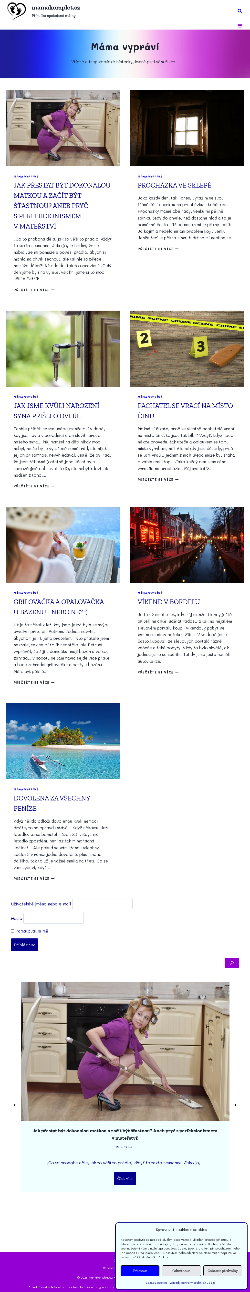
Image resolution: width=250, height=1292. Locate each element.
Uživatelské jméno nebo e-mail (41, 903)
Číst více (125, 1178)
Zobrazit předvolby (223, 1271)
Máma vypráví (26, 176)
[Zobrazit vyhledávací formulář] (239, 11)
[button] (14, 1105)
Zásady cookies (156, 1282)
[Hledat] (232, 963)
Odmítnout (181, 1271)
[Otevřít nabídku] (239, 26)
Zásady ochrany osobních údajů (192, 1282)
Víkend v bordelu (169, 602)
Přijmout (140, 1271)
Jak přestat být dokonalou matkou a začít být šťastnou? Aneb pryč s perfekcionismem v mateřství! (62, 205)
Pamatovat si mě (29, 931)
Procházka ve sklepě (174, 185)
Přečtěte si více (34, 290)
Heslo (16, 918)
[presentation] (63, 128)
